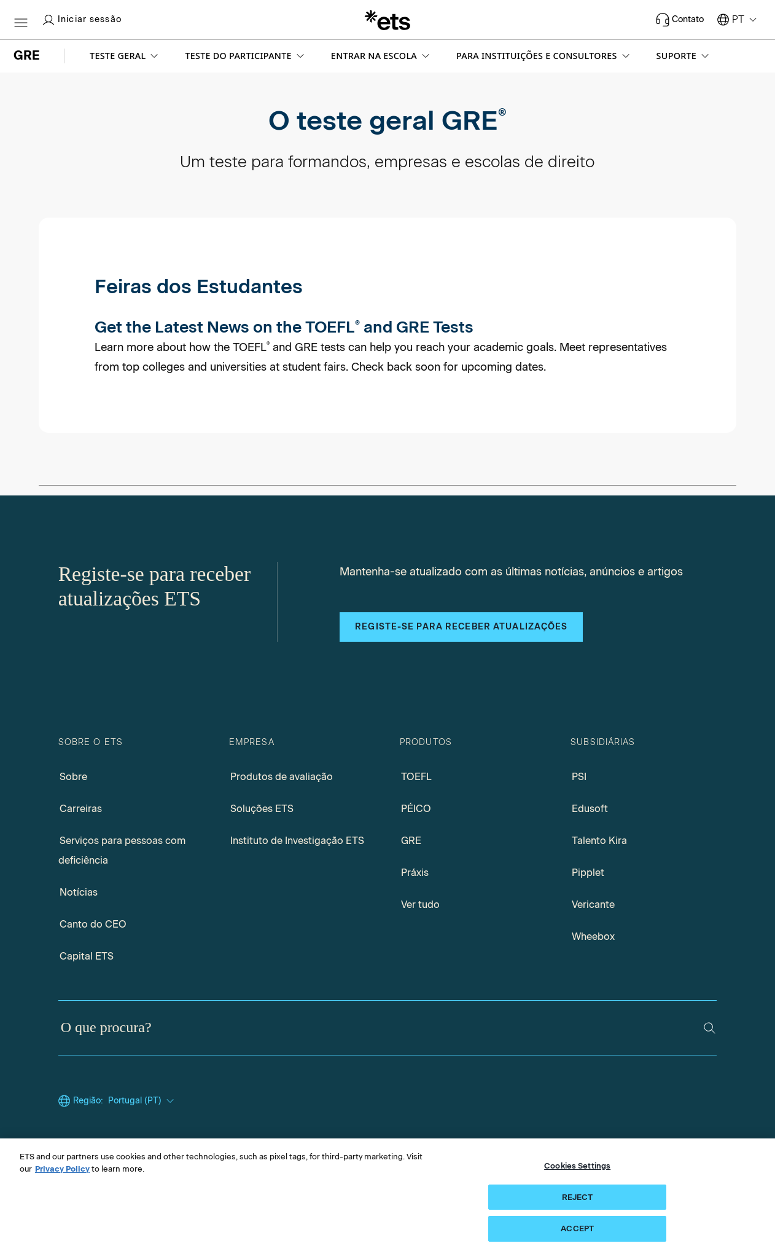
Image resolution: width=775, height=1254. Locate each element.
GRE (411, 840)
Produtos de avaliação (281, 777)
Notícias (79, 892)
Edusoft (590, 808)
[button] (125, 56)
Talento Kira (599, 840)
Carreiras (81, 808)
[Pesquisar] (710, 1028)
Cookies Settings (577, 1165)
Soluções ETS (262, 808)
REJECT (577, 1197)
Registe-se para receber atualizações (461, 626)
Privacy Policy (62, 1168)
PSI (579, 777)
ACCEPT (577, 1228)
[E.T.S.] (387, 19)
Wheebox (593, 936)
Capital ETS (87, 956)
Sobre (73, 777)
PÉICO (416, 808)
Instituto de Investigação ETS (297, 840)
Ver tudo (420, 904)
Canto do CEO (93, 924)
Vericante (593, 904)
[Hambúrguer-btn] (21, 19)
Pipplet (588, 872)
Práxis (415, 872)
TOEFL (416, 777)
